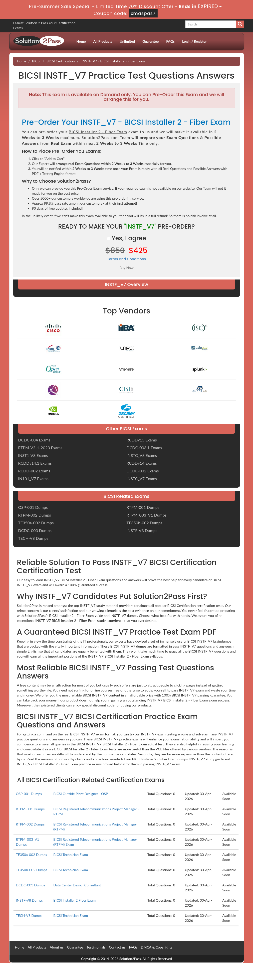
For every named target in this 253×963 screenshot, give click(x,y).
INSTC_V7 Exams (142, 478)
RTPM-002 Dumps (34, 515)
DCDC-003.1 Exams (144, 447)
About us (57, 947)
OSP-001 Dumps (33, 507)
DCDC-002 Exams (143, 470)
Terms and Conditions (126, 259)
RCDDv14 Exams (142, 463)
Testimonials (96, 947)
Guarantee (150, 41)
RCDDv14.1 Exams (35, 463)
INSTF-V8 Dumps (142, 530)
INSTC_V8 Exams (142, 455)
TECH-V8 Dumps (33, 538)
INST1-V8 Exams (33, 455)
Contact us (117, 947)
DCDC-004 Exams (34, 439)
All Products (102, 41)
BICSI (36, 61)
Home (81, 41)
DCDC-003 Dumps (35, 530)
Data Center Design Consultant (77, 885)
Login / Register (194, 41)
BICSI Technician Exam (70, 854)
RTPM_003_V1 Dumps (147, 515)
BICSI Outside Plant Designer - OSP (80, 794)
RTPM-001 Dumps (143, 507)
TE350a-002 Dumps (36, 522)
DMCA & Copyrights (156, 947)
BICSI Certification (60, 61)
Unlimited (127, 41)
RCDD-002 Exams (34, 470)
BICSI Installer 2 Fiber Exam (74, 900)
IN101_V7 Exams (33, 478)
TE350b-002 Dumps (144, 522)
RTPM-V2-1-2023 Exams (40, 447)
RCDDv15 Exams (142, 439)
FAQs (170, 41)
